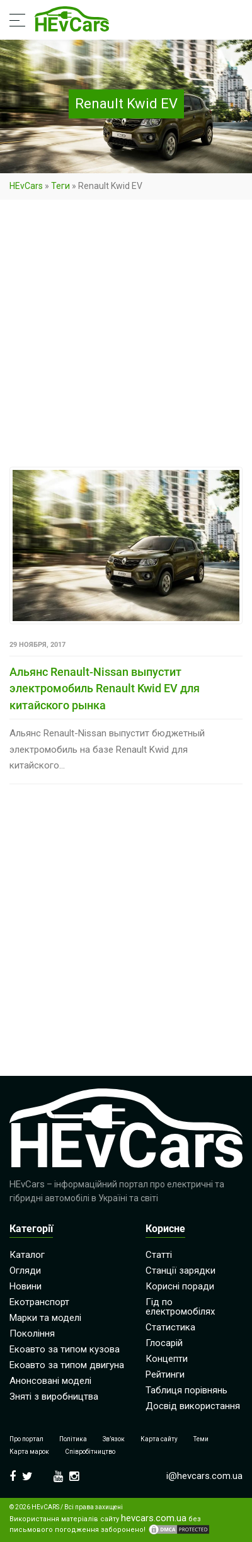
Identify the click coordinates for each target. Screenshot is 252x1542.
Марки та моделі (45, 1317)
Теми (201, 1439)
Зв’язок (114, 1439)
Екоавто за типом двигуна (66, 1365)
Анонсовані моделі (50, 1380)
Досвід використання (193, 1406)
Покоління (32, 1333)
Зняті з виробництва (53, 1396)
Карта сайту (159, 1439)
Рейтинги (165, 1374)
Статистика (170, 1327)
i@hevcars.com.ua (204, 1476)
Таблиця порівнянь (186, 1390)
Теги (60, 186)
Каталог (27, 1254)
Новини (25, 1286)
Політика (73, 1439)
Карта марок (29, 1451)
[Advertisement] (126, 336)
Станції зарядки (180, 1270)
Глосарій (164, 1343)
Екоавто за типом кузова (64, 1349)
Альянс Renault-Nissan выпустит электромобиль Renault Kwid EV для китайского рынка (104, 688)
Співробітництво (90, 1451)
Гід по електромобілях (180, 1306)
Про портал (26, 1439)
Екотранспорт (39, 1302)
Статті (159, 1254)
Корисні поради (180, 1286)
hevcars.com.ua (153, 1518)
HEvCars (26, 186)
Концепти (167, 1358)
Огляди (25, 1270)
